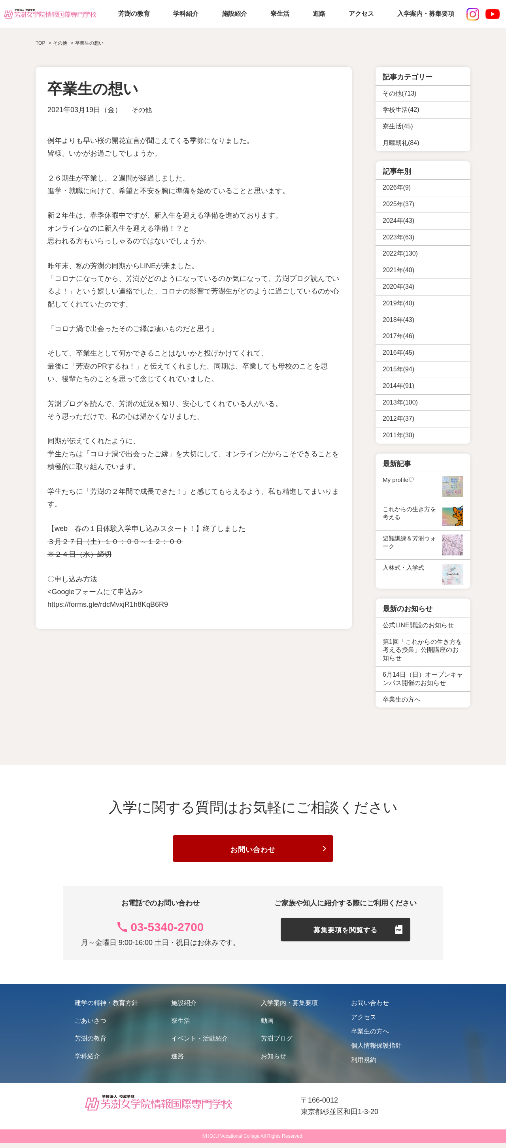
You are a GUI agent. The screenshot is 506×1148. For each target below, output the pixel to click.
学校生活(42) (401, 109)
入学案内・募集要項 (425, 13)
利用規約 (363, 1064)
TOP (40, 43)
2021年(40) (398, 270)
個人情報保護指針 (376, 1050)
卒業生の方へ (370, 1036)
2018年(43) (398, 319)
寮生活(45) (398, 126)
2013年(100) (400, 402)
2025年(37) (398, 204)
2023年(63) (398, 237)
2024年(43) (398, 220)
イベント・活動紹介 (199, 1043)
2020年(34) (398, 286)
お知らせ (273, 1061)
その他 (142, 110)
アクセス (361, 13)
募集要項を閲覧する (346, 938)
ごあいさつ (90, 1025)
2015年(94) (398, 369)
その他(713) (399, 93)
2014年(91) (398, 385)
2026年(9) (397, 187)
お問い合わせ (253, 851)
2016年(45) (398, 352)
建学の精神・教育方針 (106, 1007)
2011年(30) (398, 435)
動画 (267, 1025)
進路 (319, 13)
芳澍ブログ (277, 1043)
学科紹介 (185, 13)
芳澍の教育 (134, 13)
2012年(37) (398, 418)
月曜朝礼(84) (401, 142)
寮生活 (279, 13)
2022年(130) (400, 253)
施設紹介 (234, 13)
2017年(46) (398, 336)
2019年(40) (398, 303)
